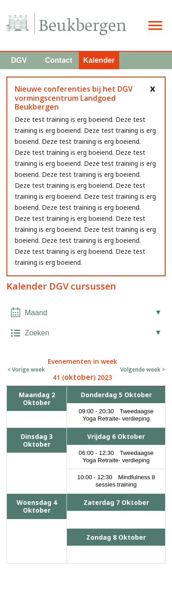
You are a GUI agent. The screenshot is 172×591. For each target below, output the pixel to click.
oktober (79, 377)
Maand (36, 313)
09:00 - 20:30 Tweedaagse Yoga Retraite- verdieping (116, 415)
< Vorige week (26, 369)
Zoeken (37, 333)
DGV (19, 60)
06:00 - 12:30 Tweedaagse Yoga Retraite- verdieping (116, 456)
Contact (58, 60)
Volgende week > (142, 369)
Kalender (99, 60)
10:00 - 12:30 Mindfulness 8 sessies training (116, 481)
